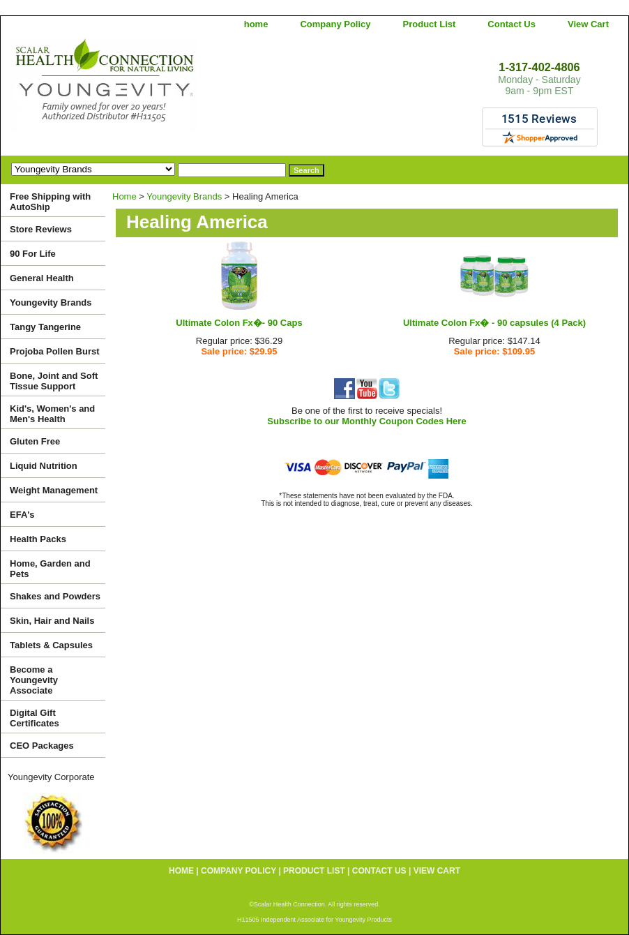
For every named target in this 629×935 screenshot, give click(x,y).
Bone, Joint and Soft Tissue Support (54, 381)
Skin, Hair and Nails (52, 620)
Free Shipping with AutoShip (50, 201)
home (256, 24)
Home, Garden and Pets (50, 568)
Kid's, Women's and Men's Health (52, 413)
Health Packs (38, 539)
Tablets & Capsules (51, 645)
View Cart (588, 24)
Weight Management (54, 490)
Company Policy (335, 24)
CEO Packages (42, 745)
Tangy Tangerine (45, 327)
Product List (429, 24)
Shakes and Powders (55, 596)
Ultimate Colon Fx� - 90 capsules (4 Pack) (494, 322)
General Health (42, 278)
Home (124, 196)
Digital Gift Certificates (34, 718)
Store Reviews (41, 229)
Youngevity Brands (184, 196)
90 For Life (33, 253)
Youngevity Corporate (51, 777)
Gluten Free (35, 441)
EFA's (22, 514)
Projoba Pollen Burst (55, 351)
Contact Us (511, 24)
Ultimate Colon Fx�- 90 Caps (239, 322)
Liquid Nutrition (43, 466)
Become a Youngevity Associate (34, 680)
